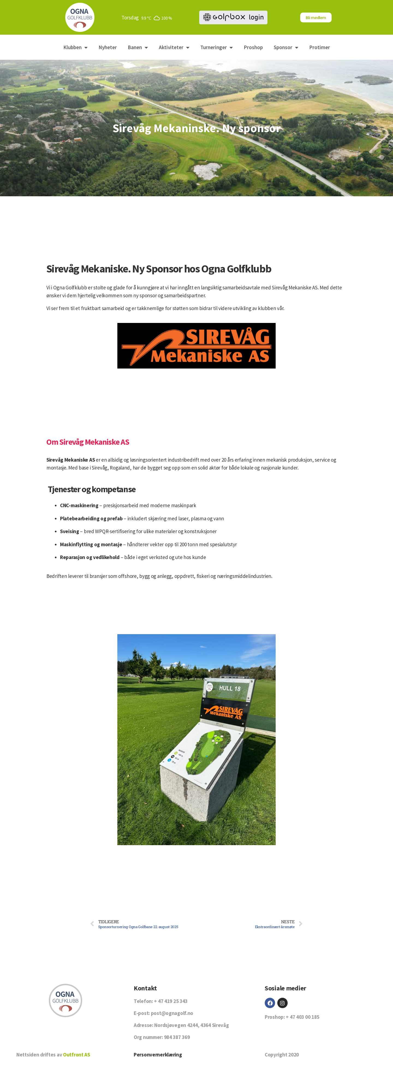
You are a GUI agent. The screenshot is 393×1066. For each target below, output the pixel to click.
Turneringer (216, 47)
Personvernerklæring (158, 1054)
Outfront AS (76, 1054)
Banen (138, 47)
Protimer (319, 47)
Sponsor (286, 47)
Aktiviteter (174, 47)
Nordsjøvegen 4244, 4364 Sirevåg (191, 1025)
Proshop (253, 47)
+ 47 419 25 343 (170, 1001)
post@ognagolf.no (172, 1013)
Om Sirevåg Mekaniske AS (102, 441)
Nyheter (108, 47)
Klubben (75, 47)
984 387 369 (177, 1037)
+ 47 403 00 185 (302, 1017)
